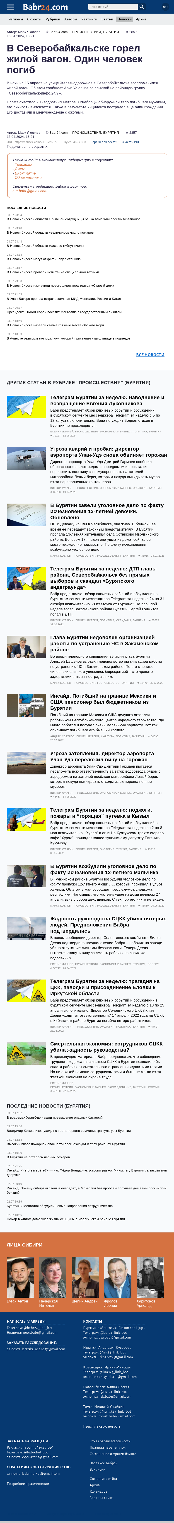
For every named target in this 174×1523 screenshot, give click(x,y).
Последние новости (26, 208)
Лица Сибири (25, 1244)
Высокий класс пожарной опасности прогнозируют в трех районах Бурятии (66, 1144)
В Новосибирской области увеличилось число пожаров (50, 232)
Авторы (70, 19)
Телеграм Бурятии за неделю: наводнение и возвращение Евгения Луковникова (107, 400)
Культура (107, 736)
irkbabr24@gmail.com (116, 1357)
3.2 (34, 1514)
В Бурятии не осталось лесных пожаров (38, 1157)
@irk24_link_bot (113, 1352)
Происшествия (86, 32)
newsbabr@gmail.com (40, 1332)
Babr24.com (58, 32)
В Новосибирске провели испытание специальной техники (53, 272)
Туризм (121, 849)
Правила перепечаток (108, 1447)
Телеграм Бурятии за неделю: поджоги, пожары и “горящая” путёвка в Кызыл (101, 813)
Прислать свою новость (102, 1426)
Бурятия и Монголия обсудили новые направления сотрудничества (60, 1206)
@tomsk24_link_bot (115, 1411)
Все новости (150, 355)
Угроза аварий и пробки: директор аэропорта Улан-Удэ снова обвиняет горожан (108, 452)
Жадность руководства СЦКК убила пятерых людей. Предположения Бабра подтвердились (108, 925)
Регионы (15, 19)
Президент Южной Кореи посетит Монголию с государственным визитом (64, 312)
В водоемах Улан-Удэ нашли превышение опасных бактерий (55, 1117)
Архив (141, 19)
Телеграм (23, 165)
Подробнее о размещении (28, 1484)
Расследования (109, 555)
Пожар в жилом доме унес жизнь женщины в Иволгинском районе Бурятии (66, 1219)
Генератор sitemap (108, 1514)
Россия (153, 964)
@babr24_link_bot (38, 1328)
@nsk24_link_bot (113, 1392)
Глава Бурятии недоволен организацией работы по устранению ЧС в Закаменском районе (104, 643)
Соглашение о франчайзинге (113, 1454)
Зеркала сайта (101, 1498)
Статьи (107, 19)
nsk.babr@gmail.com (115, 1396)
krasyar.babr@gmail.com (118, 1377)
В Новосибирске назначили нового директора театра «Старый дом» (60, 285)
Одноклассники (28, 177)
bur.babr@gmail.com (29, 191)
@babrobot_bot (36, 1452)
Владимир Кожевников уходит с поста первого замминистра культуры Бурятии (69, 1131)
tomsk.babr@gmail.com (117, 1416)
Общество (112, 682)
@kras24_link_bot (114, 1372)
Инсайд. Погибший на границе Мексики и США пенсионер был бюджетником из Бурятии (103, 702)
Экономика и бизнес (115, 431)
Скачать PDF (131, 142)
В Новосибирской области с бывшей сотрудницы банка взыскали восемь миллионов (73, 219)
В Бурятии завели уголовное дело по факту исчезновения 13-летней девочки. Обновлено (107, 511)
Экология (140, 488)
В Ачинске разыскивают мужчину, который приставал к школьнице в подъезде (68, 338)
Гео (99, 682)
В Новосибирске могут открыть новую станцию (44, 259)
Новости (124, 19)
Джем (19, 169)
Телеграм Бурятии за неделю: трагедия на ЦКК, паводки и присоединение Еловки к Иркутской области (105, 987)
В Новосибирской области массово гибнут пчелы (45, 245)
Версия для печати (104, 142)
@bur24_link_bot (113, 1332)
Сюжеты (34, 19)
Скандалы (123, 620)
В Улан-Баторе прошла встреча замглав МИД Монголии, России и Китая (64, 299)
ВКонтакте (25, 173)
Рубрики (53, 19)
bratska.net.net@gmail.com (43, 1349)
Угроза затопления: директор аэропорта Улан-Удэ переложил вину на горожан (102, 756)
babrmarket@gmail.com (41, 1473)
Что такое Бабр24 (104, 1463)
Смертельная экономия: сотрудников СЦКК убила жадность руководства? (106, 1047)
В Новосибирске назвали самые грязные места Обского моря (55, 325)
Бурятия (111, 32)
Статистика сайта (103, 1479)
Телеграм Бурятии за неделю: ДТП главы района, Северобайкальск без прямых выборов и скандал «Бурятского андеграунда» (103, 578)
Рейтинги (89, 19)
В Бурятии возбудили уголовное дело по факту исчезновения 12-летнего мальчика (104, 869)
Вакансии (98, 1469)
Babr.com (45, 7)
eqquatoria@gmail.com (40, 1457)
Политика (140, 431)
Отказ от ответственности (110, 1441)
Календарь (98, 1491)
